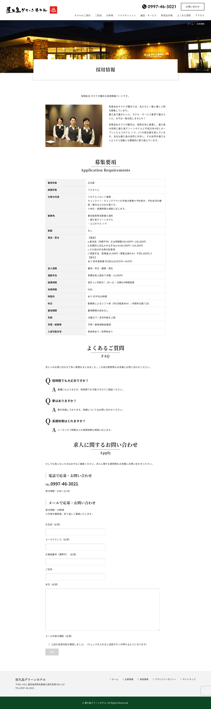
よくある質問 (184, 15)
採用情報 (144, 679)
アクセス (199, 15)
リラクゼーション (127, 15)
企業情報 (129, 679)
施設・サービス (149, 15)
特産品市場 (167, 15)
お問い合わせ (193, 6)
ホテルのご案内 (82, 15)
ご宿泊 (98, 15)
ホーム (115, 679)
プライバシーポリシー (165, 679)
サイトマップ (189, 679)
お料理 (109, 15)
